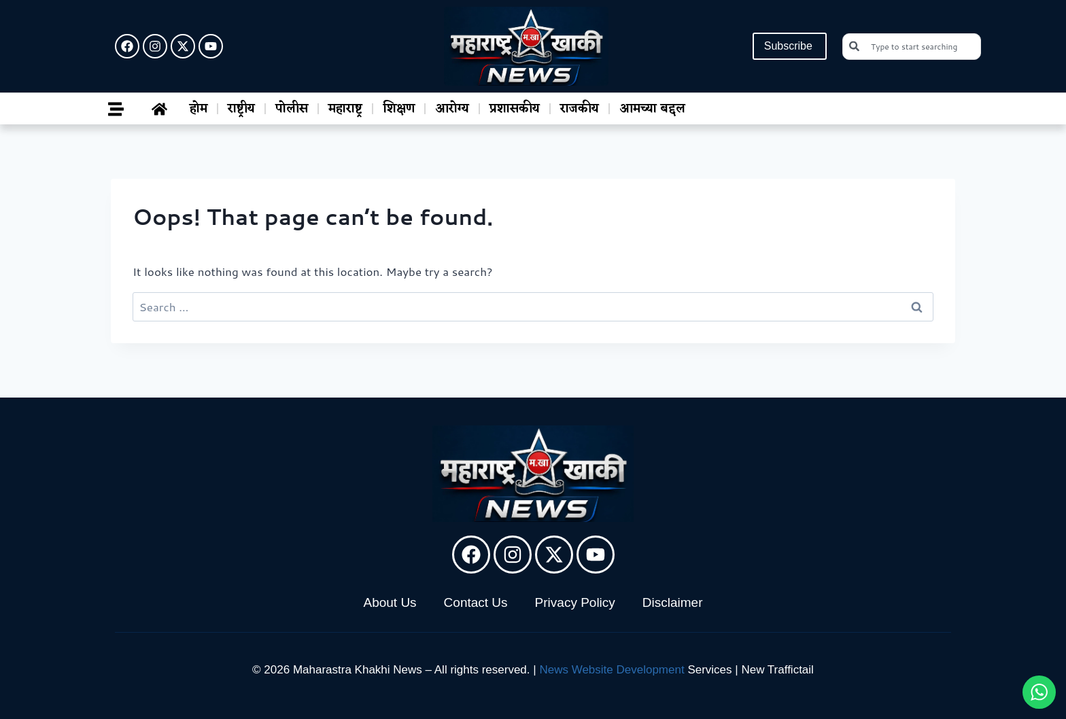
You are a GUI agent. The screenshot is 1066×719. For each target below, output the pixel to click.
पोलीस (291, 109)
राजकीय (579, 109)
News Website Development (611, 669)
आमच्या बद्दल (652, 109)
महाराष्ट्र (345, 109)
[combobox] (911, 46)
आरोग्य (452, 109)
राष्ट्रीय (241, 109)
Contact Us (476, 602)
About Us (389, 602)
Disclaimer (672, 602)
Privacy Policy (575, 602)
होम (198, 109)
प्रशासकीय (514, 109)
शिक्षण (399, 109)
